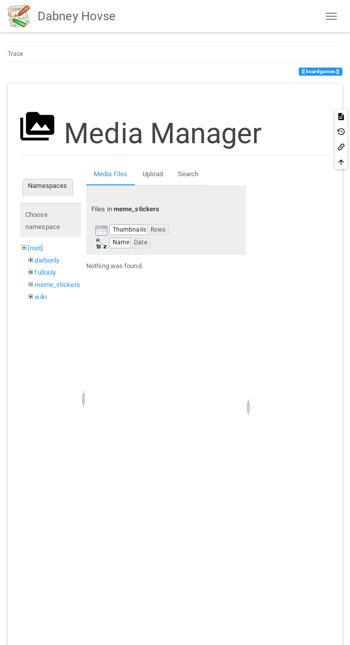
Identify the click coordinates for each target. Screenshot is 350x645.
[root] (35, 248)
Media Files (110, 174)
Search (188, 174)
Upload (153, 174)
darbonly (46, 260)
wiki (40, 297)
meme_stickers (57, 284)
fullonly (45, 272)
